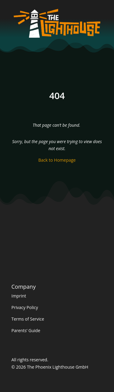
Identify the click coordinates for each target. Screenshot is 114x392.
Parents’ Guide (26, 330)
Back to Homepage (57, 160)
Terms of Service (28, 319)
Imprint (19, 296)
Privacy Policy (25, 307)
